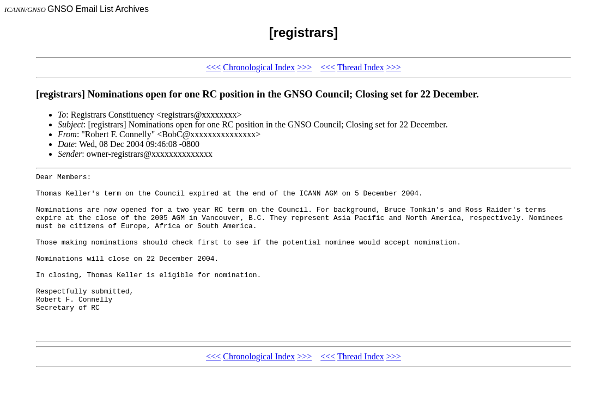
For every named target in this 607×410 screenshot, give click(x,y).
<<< (213, 67)
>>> (304, 67)
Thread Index (360, 67)
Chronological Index (259, 67)
